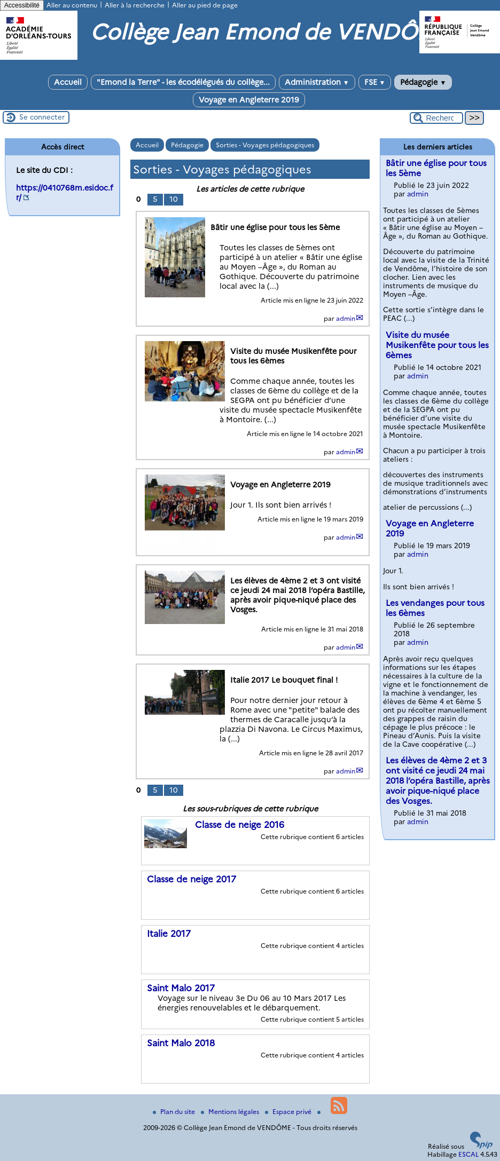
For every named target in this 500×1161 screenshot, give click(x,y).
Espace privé (289, 1112)
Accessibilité (22, 5)
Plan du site (175, 1112)
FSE (375, 82)
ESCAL (468, 1154)
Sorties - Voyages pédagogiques (265, 145)
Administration (317, 82)
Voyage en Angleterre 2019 (249, 100)
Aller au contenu (71, 5)
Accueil (68, 82)
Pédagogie (423, 82)
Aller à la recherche (135, 5)
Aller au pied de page (205, 5)
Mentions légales (231, 1112)
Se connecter (42, 117)
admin (345, 318)
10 (173, 199)
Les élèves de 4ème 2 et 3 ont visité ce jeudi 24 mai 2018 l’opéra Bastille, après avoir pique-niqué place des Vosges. (438, 780)
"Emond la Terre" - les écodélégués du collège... (183, 82)
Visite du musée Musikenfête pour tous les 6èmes (437, 345)
